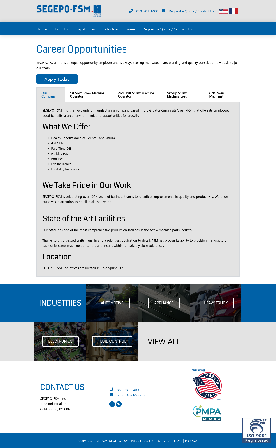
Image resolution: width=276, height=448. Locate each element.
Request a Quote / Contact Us (167, 28)
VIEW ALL (164, 341)
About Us (61, 28)
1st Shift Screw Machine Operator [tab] (87, 94)
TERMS (177, 440)
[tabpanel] (138, 189)
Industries (111, 28)
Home (41, 28)
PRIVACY (191, 440)
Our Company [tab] (48, 94)
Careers (131, 28)
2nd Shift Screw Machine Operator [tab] (136, 94)
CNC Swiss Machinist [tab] (216, 94)
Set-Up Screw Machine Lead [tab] (177, 94)
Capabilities (86, 28)
